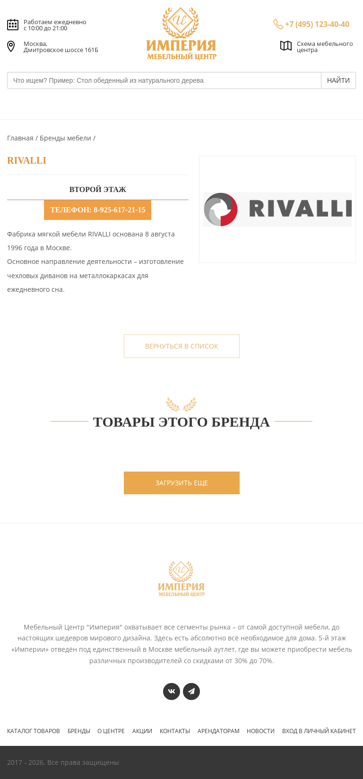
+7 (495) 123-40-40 (317, 24)
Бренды (79, 731)
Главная (21, 137)
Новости (261, 731)
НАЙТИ (338, 80)
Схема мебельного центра (325, 46)
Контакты (175, 731)
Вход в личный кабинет (319, 731)
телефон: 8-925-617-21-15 (97, 210)
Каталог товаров (33, 731)
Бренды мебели (66, 137)
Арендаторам (219, 731)
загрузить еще (182, 482)
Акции (142, 731)
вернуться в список (181, 345)
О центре (111, 731)
